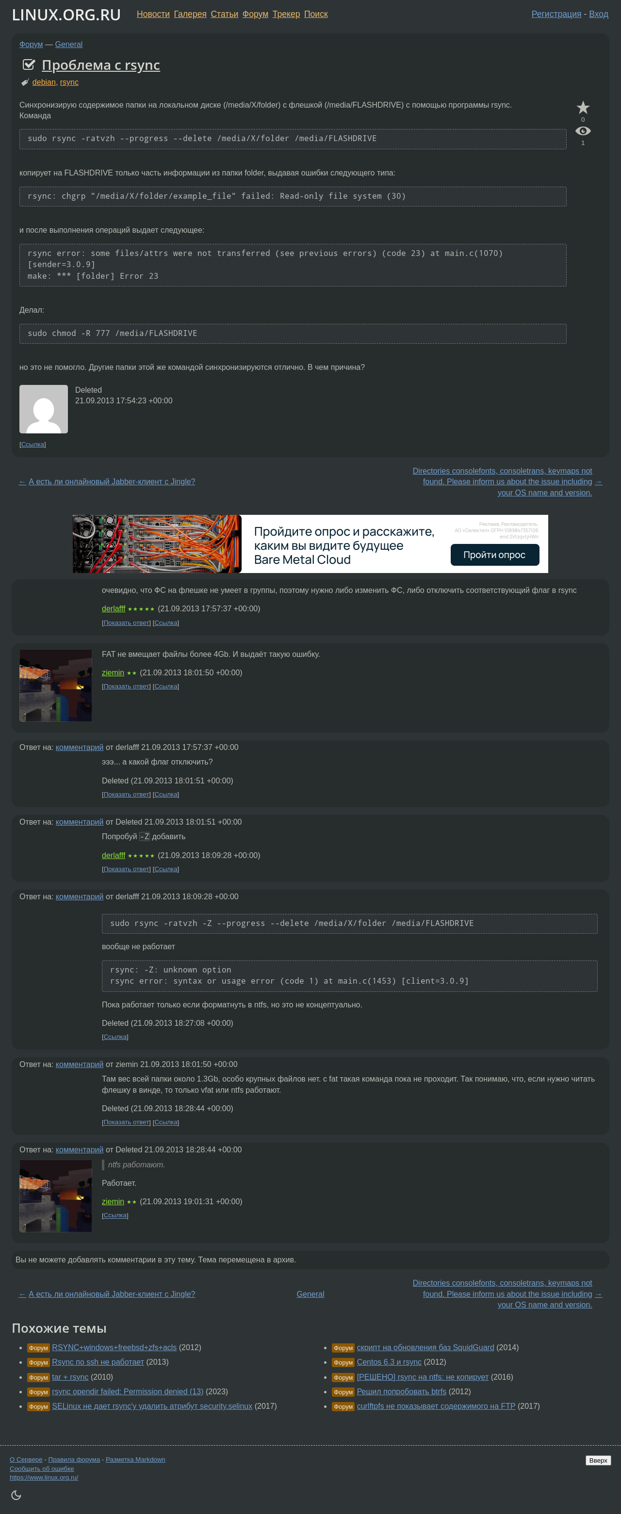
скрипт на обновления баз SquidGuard (425, 1347)
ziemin (113, 673)
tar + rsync (70, 1377)
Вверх (598, 1460)
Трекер (286, 14)
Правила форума (74, 1459)
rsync (69, 82)
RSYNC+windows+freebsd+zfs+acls (114, 1347)
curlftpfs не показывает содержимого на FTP (436, 1406)
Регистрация (557, 14)
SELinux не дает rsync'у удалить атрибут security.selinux (152, 1406)
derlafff (113, 609)
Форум (255, 14)
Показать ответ (126, 622)
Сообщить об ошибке (42, 1468)
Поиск (316, 14)
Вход (598, 14)
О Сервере (26, 1459)
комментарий (80, 747)
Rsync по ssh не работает (98, 1362)
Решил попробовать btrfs (402, 1391)
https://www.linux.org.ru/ (44, 1477)
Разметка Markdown (135, 1459)
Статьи (224, 14)
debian (44, 82)
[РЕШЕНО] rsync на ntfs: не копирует (423, 1377)
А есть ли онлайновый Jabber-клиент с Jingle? (112, 482)
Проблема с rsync (101, 64)
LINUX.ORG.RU (66, 14)
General (69, 44)
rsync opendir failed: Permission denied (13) (127, 1391)
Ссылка (32, 444)
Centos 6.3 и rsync (389, 1362)
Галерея (190, 14)
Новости (153, 14)
